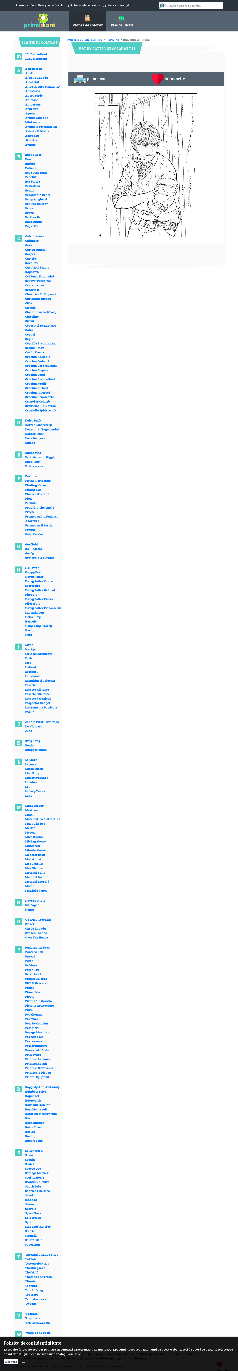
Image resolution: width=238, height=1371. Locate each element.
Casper (30, 254)
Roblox (30, 1132)
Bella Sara (32, 186)
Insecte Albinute (37, 689)
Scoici (29, 1164)
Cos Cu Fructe (34, 352)
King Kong (32, 741)
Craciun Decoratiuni (40, 379)
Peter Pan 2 (33, 974)
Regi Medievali (36, 1109)
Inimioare (32, 676)
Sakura (30, 1155)
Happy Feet (33, 572)
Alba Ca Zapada (36, 77)
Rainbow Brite (35, 1091)
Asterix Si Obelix (37, 131)
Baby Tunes (33, 155)
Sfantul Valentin (37, 1182)
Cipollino (32, 316)
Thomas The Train (38, 1277)
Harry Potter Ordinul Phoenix (40, 592)
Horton (30, 630)
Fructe (30, 512)
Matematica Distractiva (42, 819)
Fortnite (31, 503)
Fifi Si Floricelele (38, 481)
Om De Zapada (35, 928)
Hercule (31, 621)
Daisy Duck (33, 420)
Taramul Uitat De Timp (41, 1254)
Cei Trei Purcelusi (38, 281)
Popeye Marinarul (38, 1032)
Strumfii (31, 1235)
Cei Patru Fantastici (39, 276)
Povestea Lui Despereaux (34, 1039)
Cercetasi (32, 290)
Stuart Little (33, 1240)
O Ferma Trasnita (38, 919)
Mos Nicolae (34, 868)
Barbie (30, 163)
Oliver (29, 924)
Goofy (29, 553)
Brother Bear (34, 217)
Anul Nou (31, 109)
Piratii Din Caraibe (39, 1001)
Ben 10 (29, 190)
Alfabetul (32, 82)
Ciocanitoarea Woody (40, 312)
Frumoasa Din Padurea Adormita (41, 518)
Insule (29, 712)
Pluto (29, 1010)
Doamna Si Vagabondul (42, 429)
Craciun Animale (37, 357)
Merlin (30, 828)
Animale (31, 100)
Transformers (35, 1299)
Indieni (30, 667)
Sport (29, 1222)
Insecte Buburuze (37, 694)
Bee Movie (32, 181)
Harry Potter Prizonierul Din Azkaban (43, 610)
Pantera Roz (34, 952)
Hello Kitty (33, 617)
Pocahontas (33, 1014)
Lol (27, 787)
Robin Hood (33, 1127)
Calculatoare (34, 236)
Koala (29, 745)
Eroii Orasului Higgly (40, 457)
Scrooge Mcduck (37, 1173)
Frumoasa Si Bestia (39, 525)
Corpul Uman (34, 348)
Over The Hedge (36, 937)
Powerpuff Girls (37, 1050)
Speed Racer (34, 1213)
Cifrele (30, 307)
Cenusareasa (34, 285)
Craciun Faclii (35, 383)
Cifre (29, 303)
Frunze (30, 530)
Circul (29, 321)
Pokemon (32, 1019)
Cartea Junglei (35, 249)
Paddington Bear (37, 947)
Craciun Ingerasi (37, 392)
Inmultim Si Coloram (40, 680)
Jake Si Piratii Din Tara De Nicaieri (42, 724)
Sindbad (31, 1200)
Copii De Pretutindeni (40, 343)
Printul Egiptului (37, 1077)
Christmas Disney (38, 299)
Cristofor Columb (37, 401)
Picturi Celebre (36, 979)
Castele (30, 258)
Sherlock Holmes (37, 1191)
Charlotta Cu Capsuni (40, 294)
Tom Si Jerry (34, 1290)
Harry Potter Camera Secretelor (40, 583)
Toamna (31, 1286)
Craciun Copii (35, 374)
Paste (29, 961)
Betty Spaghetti (36, 199)
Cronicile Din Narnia (40, 406)
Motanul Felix (35, 872)
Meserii (30, 832)
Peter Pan (32, 970)
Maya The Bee (35, 823)
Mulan (30, 886)
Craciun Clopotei (37, 370)
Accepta (11, 1362)
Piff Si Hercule (35, 983)
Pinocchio (32, 992)
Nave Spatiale (35, 900)
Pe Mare (31, 965)
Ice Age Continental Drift (39, 656)
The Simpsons (35, 1268)
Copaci (30, 334)
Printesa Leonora (37, 1059)
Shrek (29, 1195)
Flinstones (33, 489)
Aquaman (32, 113)
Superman (32, 1244)
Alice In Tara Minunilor (42, 86)
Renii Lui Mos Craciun (41, 1114)
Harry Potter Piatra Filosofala (39, 601)
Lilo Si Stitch (34, 769)
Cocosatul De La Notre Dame (40, 327)
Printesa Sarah (36, 1063)
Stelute (30, 1231)
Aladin (30, 73)
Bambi (29, 159)
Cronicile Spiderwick (40, 410)
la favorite (168, 79)
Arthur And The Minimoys (36, 120)
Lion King (32, 773)
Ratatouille (33, 1100)
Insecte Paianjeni (38, 698)
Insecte (30, 685)
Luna (28, 795)
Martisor (31, 810)
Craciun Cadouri (37, 361)
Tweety (30, 1303)
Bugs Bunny (33, 222)
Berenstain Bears (37, 195)
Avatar (30, 144)
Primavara (33, 1054)
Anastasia (32, 91)
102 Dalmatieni (36, 58)
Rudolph (31, 1136)
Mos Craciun (34, 864)
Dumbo (30, 443)
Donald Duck (34, 434)
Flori (28, 498)
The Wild (31, 1272)
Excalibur (32, 462)
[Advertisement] (135, 37)
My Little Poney (36, 890)
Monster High (35, 855)
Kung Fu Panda (36, 750)
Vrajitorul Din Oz (37, 1322)
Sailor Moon (34, 1151)
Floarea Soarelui (37, 494)
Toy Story (31, 1295)
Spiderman (33, 1218)
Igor (28, 663)
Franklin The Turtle (39, 507)
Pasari (30, 956)
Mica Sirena (34, 837)
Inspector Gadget (37, 703)
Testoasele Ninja (37, 1263)
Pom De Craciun (36, 1023)
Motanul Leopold (37, 881)
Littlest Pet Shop (36, 778)
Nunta (29, 909)
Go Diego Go (33, 549)
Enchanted (33, 453)
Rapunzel (32, 1096)
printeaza (89, 79)
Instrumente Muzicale (41, 707)
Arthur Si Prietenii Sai (41, 127)
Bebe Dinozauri (36, 172)
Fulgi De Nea (34, 534)
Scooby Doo (33, 1168)
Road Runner (34, 1123)
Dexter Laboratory (38, 425)
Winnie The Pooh (37, 1333)
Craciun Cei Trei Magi (41, 366)
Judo (28, 731)
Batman (31, 168)
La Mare (31, 760)
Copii (29, 339)
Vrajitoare (32, 1318)
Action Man (33, 69)
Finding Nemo (35, 485)
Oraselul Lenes (36, 933)
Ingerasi (31, 671)
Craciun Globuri (36, 388)
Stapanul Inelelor (37, 1226)
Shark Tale (33, 1186)
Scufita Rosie (34, 1177)
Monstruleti (33, 859)
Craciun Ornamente (39, 397)
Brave (29, 213)
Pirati (29, 996)
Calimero (32, 240)
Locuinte (31, 782)
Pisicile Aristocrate (39, 1005)
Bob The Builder (36, 204)
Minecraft (32, 846)
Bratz (29, 208)
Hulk (28, 635)
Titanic (30, 1281)
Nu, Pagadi (33, 905)
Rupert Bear (33, 1140)
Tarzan (30, 1259)
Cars (28, 245)
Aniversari (33, 104)
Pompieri (32, 1028)
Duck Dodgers (35, 438)
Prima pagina (74, 39)
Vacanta (31, 1314)
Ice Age (30, 649)
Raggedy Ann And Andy (42, 1087)
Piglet (29, 987)
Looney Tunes (35, 791)
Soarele (30, 1209)
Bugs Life (31, 226)
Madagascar (34, 805)
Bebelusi (31, 177)
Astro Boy (32, 136)
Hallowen (32, 568)
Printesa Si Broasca (39, 1068)
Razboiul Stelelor (37, 1105)
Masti (29, 814)
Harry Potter (34, 577)
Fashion (31, 476)
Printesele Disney (38, 1072)
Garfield (31, 544)
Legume (30, 764)
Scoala (30, 1159)
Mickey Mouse (35, 841)
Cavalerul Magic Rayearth (37, 269)
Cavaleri (31, 263)
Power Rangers (36, 1046)
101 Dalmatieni (36, 54)
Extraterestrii (35, 466)
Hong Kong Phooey (38, 626)
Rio (27, 1118)
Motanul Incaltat (37, 877)
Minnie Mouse (35, 850)
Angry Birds (34, 95)
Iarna (29, 645)
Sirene (30, 1204)
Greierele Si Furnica (39, 558)
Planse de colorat (93, 39)
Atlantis (31, 140)
